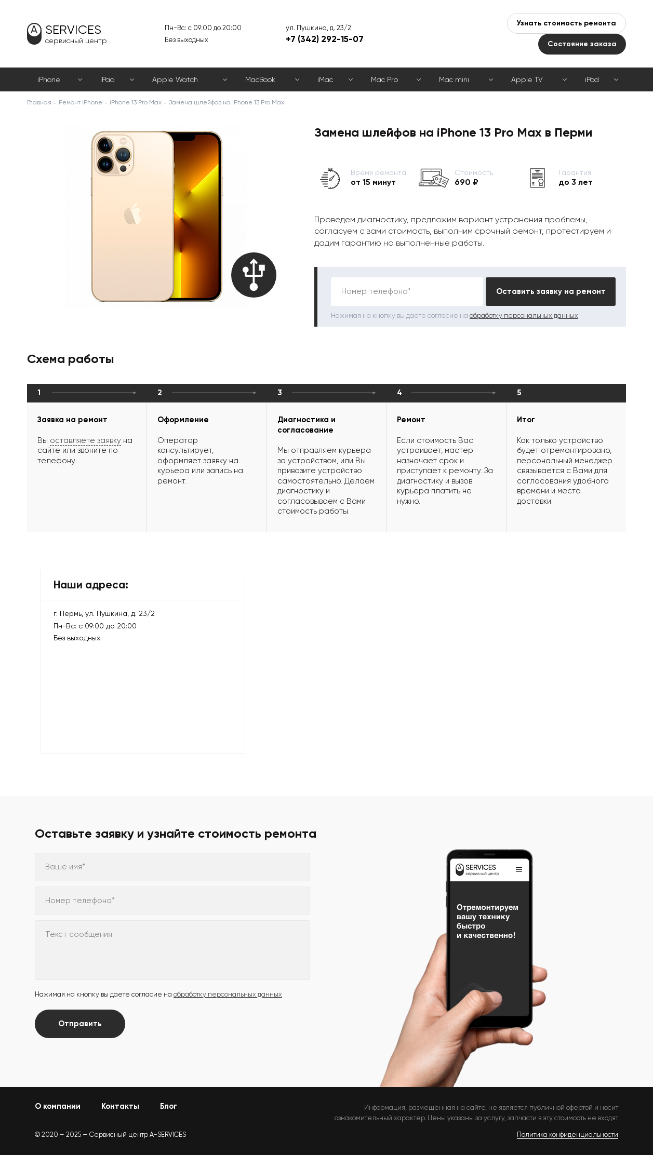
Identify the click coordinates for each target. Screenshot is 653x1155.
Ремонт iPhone (80, 102)
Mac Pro (384, 79)
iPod (592, 79)
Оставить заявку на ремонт (551, 291)
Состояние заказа (582, 43)
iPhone (48, 79)
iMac (325, 79)
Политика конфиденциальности (567, 1134)
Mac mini (454, 79)
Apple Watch (175, 79)
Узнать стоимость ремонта (566, 23)
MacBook (260, 79)
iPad (107, 79)
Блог (168, 1106)
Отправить (80, 1023)
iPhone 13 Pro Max (136, 102)
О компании (58, 1106)
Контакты (120, 1106)
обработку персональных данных (524, 315)
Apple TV (526, 79)
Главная (39, 102)
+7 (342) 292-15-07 (325, 39)
